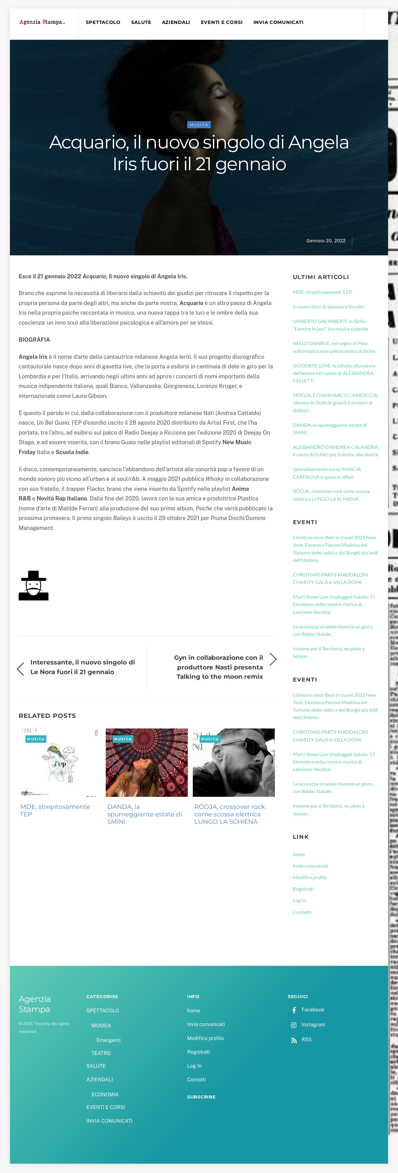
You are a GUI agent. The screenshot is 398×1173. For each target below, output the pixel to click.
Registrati (303, 889)
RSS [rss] (300, 1040)
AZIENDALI (177, 22)
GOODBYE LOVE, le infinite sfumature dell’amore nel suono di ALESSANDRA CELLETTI (334, 374)
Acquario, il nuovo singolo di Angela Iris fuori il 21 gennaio (199, 154)
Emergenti (108, 1041)
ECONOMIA (105, 1095)
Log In (299, 901)
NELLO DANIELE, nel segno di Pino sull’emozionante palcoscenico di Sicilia (334, 348)
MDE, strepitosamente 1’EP (55, 811)
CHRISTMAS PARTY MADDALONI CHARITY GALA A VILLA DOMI (330, 579)
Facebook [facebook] (306, 1011)
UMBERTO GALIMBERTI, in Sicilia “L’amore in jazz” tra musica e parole (330, 325)
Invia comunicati (310, 866)
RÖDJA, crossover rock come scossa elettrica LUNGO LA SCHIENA (229, 815)
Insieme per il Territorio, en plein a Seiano (328, 653)
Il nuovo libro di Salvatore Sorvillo (328, 307)
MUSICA (199, 125)
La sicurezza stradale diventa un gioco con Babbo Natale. (333, 631)
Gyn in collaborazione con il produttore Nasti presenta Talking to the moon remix (218, 668)
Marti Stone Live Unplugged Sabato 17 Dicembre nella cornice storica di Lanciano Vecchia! (334, 605)
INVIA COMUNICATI (279, 22)
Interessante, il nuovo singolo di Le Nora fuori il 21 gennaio (82, 668)
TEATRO (101, 1054)
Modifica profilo (310, 878)
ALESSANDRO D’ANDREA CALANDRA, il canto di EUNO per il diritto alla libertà (336, 451)
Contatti (302, 913)
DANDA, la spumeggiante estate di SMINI (144, 815)
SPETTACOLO (103, 22)
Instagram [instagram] (306, 1026)
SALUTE (142, 22)
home (299, 855)
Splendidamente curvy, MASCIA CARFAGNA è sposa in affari (327, 473)
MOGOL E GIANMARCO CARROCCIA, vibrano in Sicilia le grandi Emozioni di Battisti (335, 403)
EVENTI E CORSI (223, 22)
